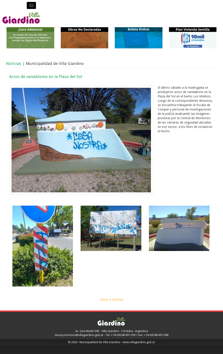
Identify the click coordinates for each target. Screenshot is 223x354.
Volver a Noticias (111, 299)
